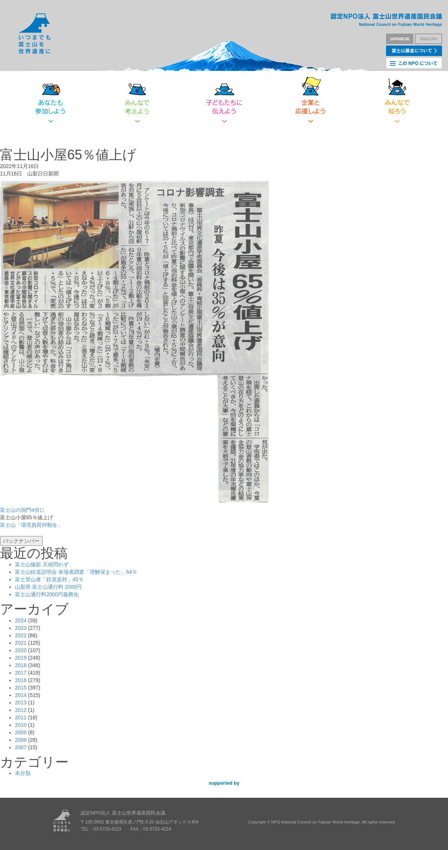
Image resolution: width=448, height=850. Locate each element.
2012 (21, 710)
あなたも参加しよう (51, 101)
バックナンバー (21, 541)
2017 (21, 673)
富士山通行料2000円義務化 (47, 594)
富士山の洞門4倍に (22, 510)
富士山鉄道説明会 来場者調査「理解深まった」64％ (76, 572)
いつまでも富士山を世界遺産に (35, 33)
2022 (21, 635)
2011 (21, 717)
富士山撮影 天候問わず (42, 564)
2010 (21, 725)
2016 (21, 680)
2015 (21, 688)
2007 (21, 747)
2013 (21, 703)
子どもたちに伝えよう (224, 101)
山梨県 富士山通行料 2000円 (48, 587)
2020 (21, 650)
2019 (21, 658)
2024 (21, 620)
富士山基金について (414, 51)
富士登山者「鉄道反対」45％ (49, 579)
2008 (21, 740)
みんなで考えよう (137, 101)
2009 (21, 732)
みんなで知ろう (397, 101)
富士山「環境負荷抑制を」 (31, 525)
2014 (21, 695)
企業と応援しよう (311, 101)
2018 (21, 665)
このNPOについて (414, 63)
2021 (21, 643)
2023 (21, 628)
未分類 (23, 773)
